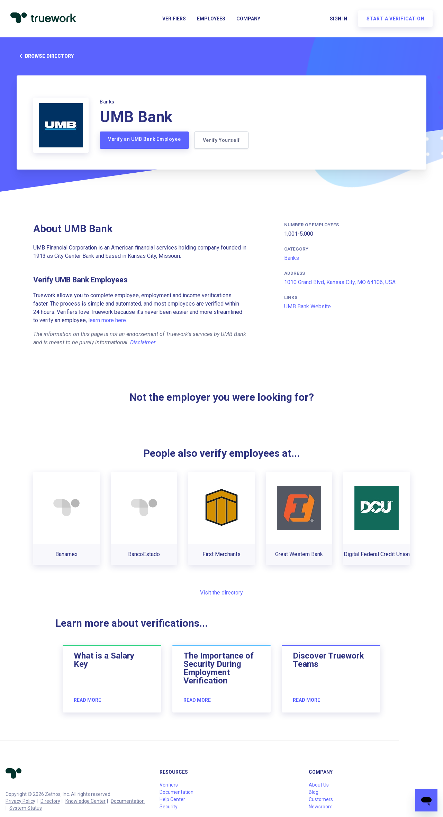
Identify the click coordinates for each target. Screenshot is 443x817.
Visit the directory (221, 592)
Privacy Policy (20, 801)
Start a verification (395, 19)
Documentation (128, 801)
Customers (321, 799)
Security (169, 806)
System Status (25, 808)
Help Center (172, 799)
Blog (313, 792)
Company (248, 19)
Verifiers (174, 19)
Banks (291, 258)
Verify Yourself (221, 140)
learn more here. (107, 320)
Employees (211, 19)
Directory (50, 801)
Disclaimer (142, 342)
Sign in (337, 19)
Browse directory (45, 56)
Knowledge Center (85, 801)
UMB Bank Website (307, 306)
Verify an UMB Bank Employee (144, 139)
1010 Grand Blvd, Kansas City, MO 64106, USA (340, 282)
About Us (319, 785)
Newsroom (321, 806)
